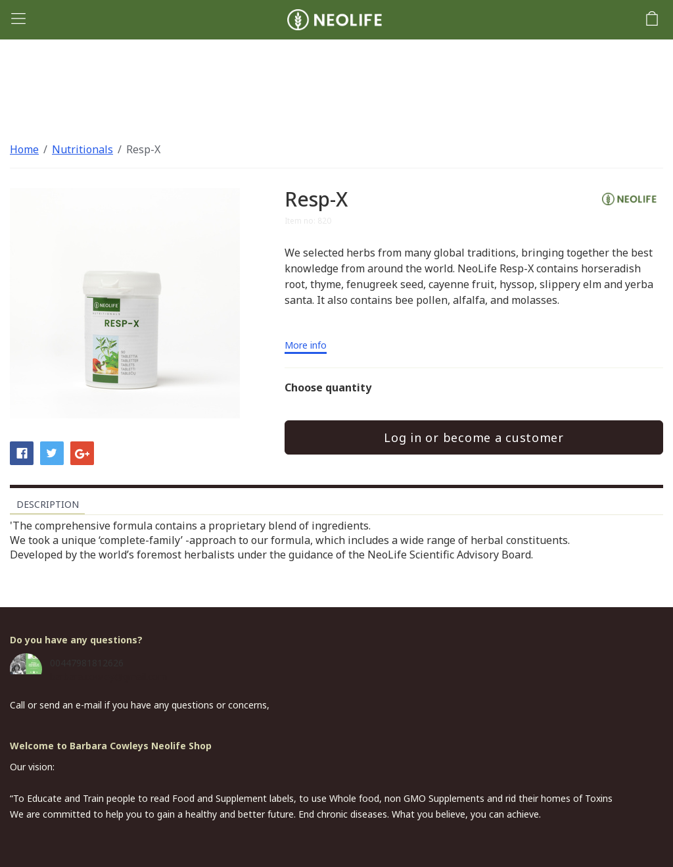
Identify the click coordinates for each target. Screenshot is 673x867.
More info (306, 346)
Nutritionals (82, 149)
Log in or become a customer (473, 437)
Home (24, 149)
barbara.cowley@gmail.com (108, 676)
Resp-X (143, 149)
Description (47, 504)
